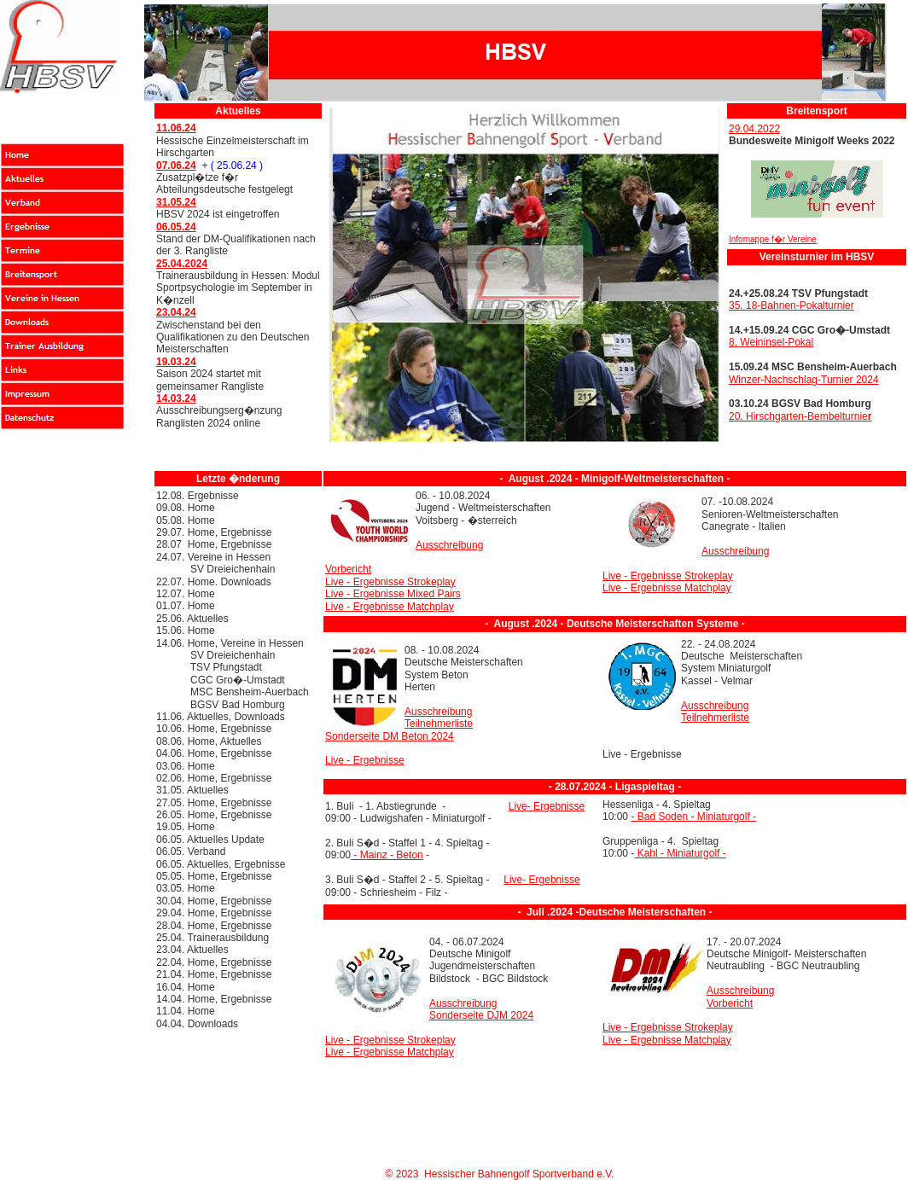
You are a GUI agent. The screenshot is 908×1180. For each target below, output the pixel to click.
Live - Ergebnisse (365, 760)
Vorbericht (348, 569)
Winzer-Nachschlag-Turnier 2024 (804, 380)
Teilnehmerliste (439, 724)
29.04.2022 (754, 129)
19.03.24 (176, 362)
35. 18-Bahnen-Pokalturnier (791, 305)
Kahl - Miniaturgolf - (679, 853)
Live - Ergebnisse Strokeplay (390, 582)
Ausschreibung (449, 545)
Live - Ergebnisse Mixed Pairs (393, 594)
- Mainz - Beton (387, 855)
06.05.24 (176, 227)
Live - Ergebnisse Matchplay (389, 607)
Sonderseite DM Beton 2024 (389, 736)
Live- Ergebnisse (547, 806)
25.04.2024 (181, 264)
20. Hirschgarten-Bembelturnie (800, 416)
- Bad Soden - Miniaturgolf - (693, 817)
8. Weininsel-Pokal (771, 342)
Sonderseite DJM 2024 (481, 1015)
